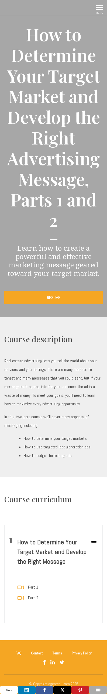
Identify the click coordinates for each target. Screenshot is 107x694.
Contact (37, 653)
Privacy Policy (82, 653)
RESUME (53, 297)
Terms (57, 653)
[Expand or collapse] (94, 542)
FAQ (18, 653)
